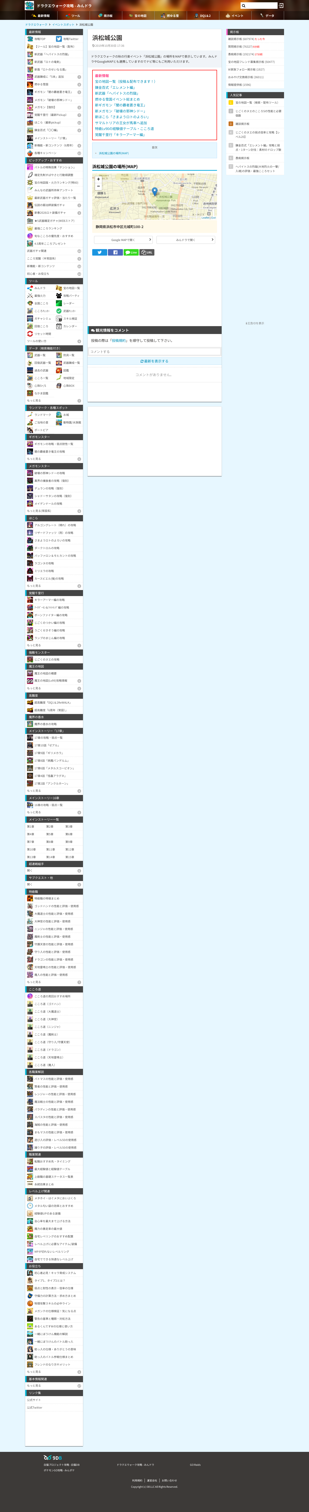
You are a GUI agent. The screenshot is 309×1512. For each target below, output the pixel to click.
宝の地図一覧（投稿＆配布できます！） (126, 81)
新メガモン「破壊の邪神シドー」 (121, 110)
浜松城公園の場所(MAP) (114, 153)
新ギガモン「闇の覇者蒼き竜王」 (121, 104)
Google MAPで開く (123, 240)
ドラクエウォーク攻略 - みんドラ (64, 5)
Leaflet (205, 217)
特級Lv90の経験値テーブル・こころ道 (124, 128)
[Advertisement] (155, 292)
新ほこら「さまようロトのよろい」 (122, 116)
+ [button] (98, 179)
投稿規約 (119, 340)
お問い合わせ (169, 1480)
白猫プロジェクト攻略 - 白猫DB (62, 1464)
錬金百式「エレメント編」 (116, 87)
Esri (213, 217)
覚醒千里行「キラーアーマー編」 (121, 134)
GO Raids (195, 1464)
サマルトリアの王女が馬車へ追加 (121, 122)
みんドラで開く (186, 240)
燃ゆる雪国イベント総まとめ (117, 99)
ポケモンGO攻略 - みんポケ (59, 1470)
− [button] (98, 186)
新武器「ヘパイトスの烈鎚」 (117, 93)
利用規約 (137, 1480)
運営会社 (152, 1480)
